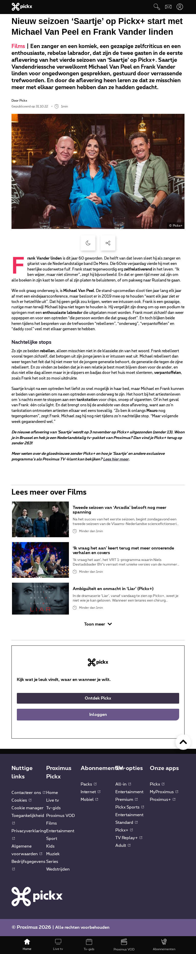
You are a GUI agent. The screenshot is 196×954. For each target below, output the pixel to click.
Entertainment (60, 831)
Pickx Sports (129, 807)
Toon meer (98, 624)
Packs (88, 784)
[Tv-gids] (89, 945)
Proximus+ (162, 800)
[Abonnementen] (164, 945)
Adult (122, 845)
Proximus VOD (60, 816)
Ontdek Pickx (98, 698)
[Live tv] (58, 945)
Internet (90, 792)
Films (18, 46)
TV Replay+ (128, 838)
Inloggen (98, 715)
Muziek (53, 854)
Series (52, 862)
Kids (50, 846)
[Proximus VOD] (124, 945)
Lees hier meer (116, 459)
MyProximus (164, 792)
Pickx (157, 784)
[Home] (27, 945)
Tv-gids (53, 808)
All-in (123, 784)
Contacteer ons (28, 793)
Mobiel (89, 800)
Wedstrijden (58, 869)
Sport (51, 839)
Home (52, 793)
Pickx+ (124, 830)
